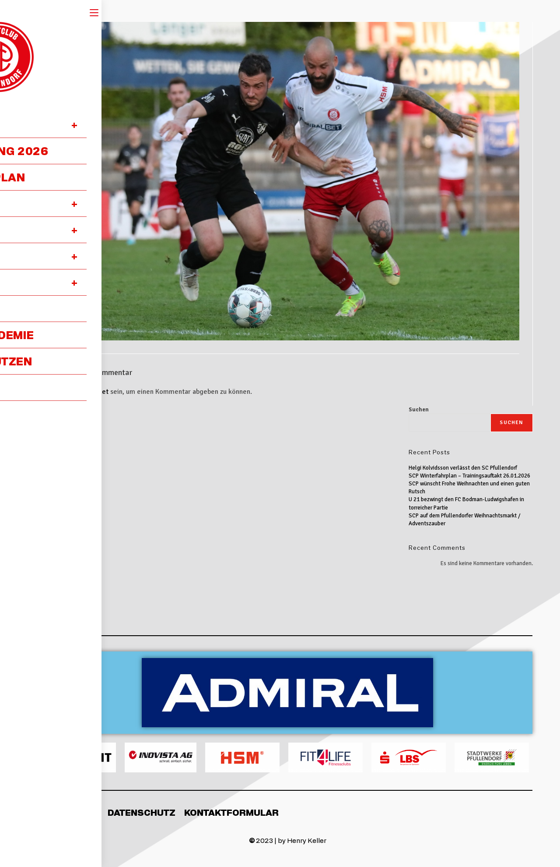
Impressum (70, 812)
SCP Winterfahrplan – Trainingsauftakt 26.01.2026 (469, 475)
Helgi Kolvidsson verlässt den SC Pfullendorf (463, 467)
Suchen (419, 409)
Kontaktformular (231, 812)
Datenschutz (141, 812)
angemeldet (89, 391)
